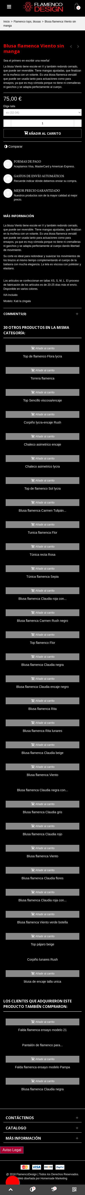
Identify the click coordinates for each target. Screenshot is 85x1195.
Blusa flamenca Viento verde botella (42, 922)
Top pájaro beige (42, 944)
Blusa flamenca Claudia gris (42, 812)
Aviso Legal (11, 1150)
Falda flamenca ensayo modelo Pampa (42, 1067)
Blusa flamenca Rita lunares (42, 731)
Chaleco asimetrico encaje (42, 444)
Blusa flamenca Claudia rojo (42, 834)
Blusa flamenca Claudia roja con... (42, 598)
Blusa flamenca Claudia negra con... (42, 790)
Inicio (6, 21)
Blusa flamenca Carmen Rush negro (42, 620)
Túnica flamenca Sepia (42, 576)
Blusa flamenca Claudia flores (42, 878)
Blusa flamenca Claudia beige (42, 753)
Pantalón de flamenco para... (42, 1045)
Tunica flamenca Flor (42, 532)
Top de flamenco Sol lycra (42, 488)
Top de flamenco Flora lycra (42, 356)
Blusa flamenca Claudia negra (42, 665)
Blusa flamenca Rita (42, 709)
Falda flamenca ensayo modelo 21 (42, 1030)
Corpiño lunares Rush (42, 959)
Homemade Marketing (54, 1178)
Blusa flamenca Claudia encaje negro (42, 687)
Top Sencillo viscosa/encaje (42, 400)
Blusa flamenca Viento (42, 775)
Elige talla (9, 106)
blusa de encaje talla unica (42, 981)
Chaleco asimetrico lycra (42, 466)
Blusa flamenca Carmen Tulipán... (42, 510)
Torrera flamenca (42, 378)
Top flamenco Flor (42, 643)
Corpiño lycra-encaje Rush (42, 422)
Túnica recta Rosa (42, 554)
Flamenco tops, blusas (27, 21)
